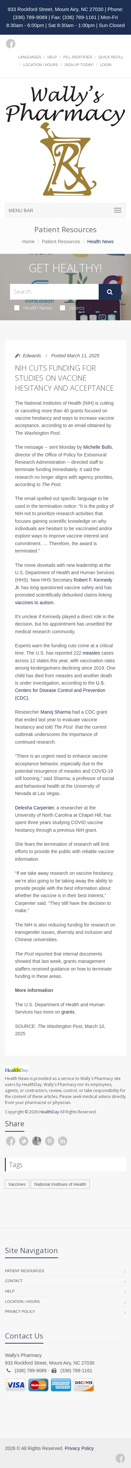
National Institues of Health (60, 1184)
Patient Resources (61, 241)
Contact (13, 1281)
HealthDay (49, 1112)
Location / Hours (40, 65)
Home (28, 241)
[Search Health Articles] (54, 292)
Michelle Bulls (97, 447)
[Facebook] (10, 43)
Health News (33, 307)
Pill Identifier (77, 57)
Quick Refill (110, 57)
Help (52, 57)
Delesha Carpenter (34, 807)
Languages (29, 57)
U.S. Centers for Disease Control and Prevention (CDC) (60, 690)
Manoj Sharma (55, 712)
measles (91, 653)
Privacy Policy (20, 1312)
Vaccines (17, 1184)
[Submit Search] (110, 292)
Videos (72, 307)
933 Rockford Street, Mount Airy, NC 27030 (55, 9)
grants (67, 1012)
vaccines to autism (34, 602)
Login (105, 65)
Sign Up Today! (79, 65)
